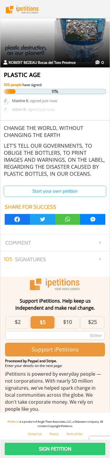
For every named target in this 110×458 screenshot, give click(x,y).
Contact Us (35, 434)
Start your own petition (55, 191)
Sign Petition (55, 449)
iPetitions (55, 9)
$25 (92, 321)
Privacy (54, 434)
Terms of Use (74, 434)
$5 (42, 322)
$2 (18, 321)
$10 (67, 321)
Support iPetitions (55, 349)
